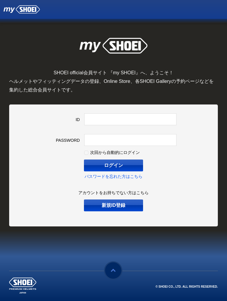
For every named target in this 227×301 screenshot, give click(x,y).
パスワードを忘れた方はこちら (113, 176)
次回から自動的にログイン (115, 152)
